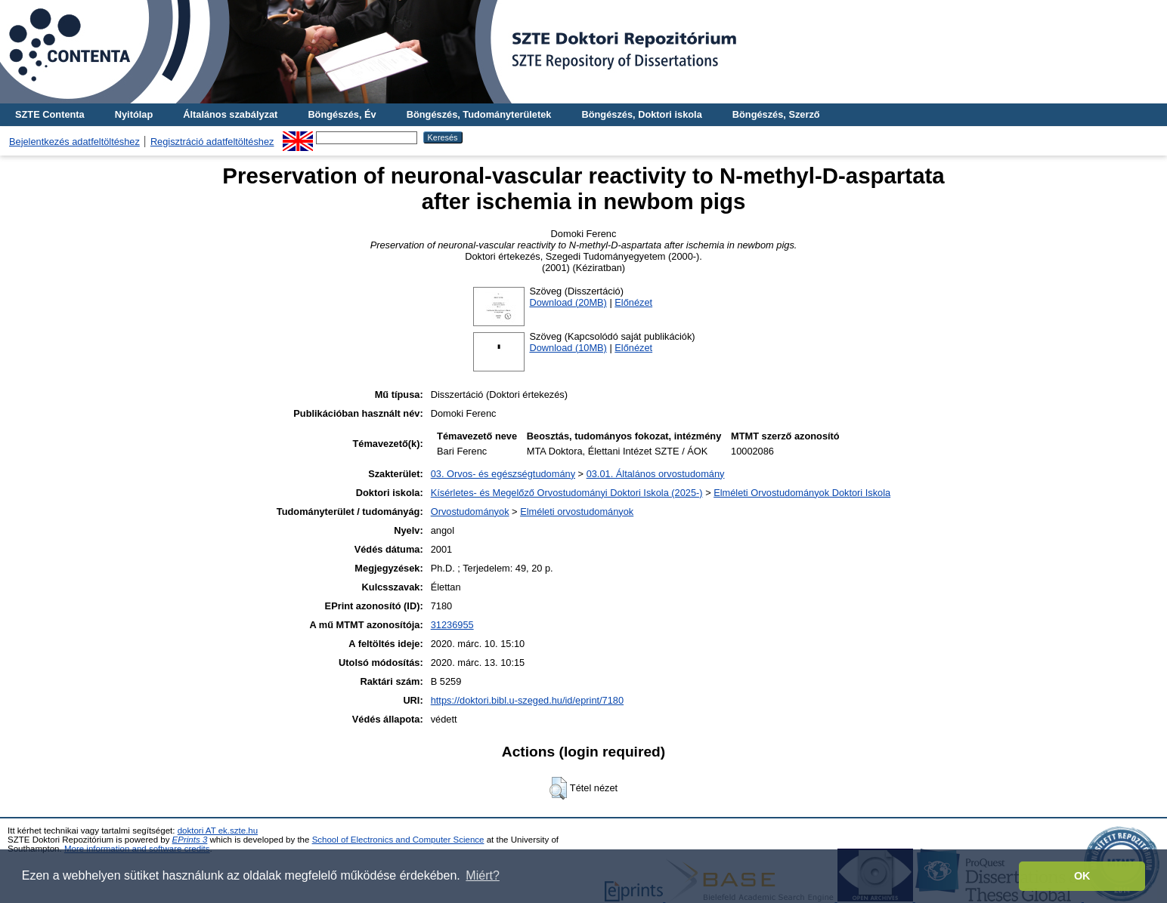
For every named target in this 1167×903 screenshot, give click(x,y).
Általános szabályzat (230, 114)
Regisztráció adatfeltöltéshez (212, 141)
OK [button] (1082, 876)
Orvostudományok (470, 511)
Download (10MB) (567, 347)
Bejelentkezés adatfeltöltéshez (74, 141)
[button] (558, 788)
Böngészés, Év (342, 114)
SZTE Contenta (50, 114)
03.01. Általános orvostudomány (656, 473)
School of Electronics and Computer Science (398, 839)
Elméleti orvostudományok (576, 511)
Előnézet (633, 302)
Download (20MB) (567, 302)
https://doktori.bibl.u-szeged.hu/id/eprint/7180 (527, 700)
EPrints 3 (190, 839)
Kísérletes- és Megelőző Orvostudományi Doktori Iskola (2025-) (567, 492)
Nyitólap (134, 114)
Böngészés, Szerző (776, 114)
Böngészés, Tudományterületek (479, 114)
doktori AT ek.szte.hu (218, 830)
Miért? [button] (482, 875)
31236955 (452, 624)
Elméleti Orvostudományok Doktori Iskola (802, 492)
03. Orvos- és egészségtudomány (503, 473)
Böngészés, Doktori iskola (641, 114)
